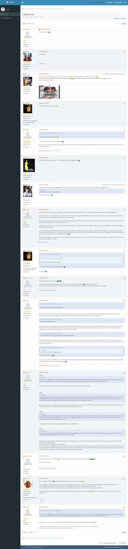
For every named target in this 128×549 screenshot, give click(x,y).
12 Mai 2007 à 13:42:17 (44, 278)
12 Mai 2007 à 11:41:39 (44, 103)
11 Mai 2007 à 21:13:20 (45, 29)
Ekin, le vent (28, 278)
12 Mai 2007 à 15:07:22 (44, 456)
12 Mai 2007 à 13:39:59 (44, 209)
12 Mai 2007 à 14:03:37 (44, 300)
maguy (27, 157)
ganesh (27, 507)
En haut (24, 532)
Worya (27, 51)
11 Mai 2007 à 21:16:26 (44, 51)
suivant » (123, 18)
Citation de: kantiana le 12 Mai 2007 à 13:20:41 (51, 304)
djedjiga (27, 103)
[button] (22, 2)
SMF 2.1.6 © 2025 (30, 547)
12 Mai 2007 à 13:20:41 (44, 184)
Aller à (100, 543)
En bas (23, 23)
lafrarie (27, 478)
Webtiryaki (106, 547)
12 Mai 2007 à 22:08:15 (44, 507)
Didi (26, 74)
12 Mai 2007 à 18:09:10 (44, 478)
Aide (109, 547)
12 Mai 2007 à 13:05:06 (44, 157)
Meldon (27, 130)
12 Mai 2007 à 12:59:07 (44, 129)
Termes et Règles (114, 547)
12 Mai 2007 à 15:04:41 (44, 372)
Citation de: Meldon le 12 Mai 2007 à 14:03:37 (51, 510)
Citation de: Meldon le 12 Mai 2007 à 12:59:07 (51, 254)
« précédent (116, 18)
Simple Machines (38, 547)
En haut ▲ (120, 547)
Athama (27, 29)
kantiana (27, 184)
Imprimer (124, 23)
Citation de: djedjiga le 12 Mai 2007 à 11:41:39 (51, 133)
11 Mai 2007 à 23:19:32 (44, 73)
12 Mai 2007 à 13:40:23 (44, 250)
